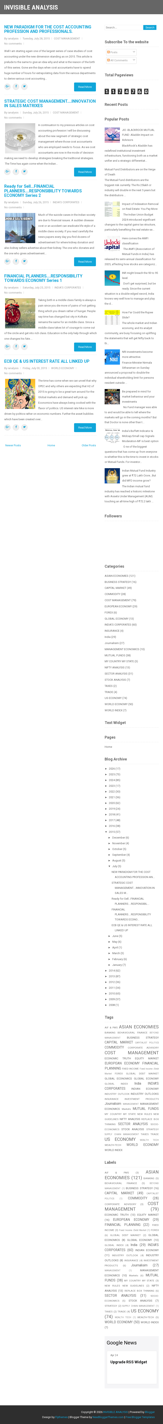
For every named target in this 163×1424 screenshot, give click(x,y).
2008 (112, 1005)
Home (51, 445)
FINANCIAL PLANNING (123, 1225)
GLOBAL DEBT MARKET (142, 1073)
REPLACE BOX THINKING (139, 1290)
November (119, 843)
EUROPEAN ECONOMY (118, 606)
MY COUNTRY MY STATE (119, 661)
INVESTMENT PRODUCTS (142, 1099)
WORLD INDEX (113, 710)
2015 (112, 831)
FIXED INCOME (130, 1068)
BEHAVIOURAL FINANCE (133, 1032)
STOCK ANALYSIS (115, 679)
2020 (112, 803)
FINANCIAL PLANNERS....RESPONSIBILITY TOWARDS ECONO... (131, 914)
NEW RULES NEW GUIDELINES (124, 1285)
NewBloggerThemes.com (108, 1417)
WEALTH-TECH (113, 1145)
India (108, 636)
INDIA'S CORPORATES (66, 202)
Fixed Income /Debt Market (132, 1230)
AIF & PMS (111, 1027)
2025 (112, 774)
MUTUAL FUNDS (115, 655)
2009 (112, 999)
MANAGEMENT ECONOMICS (122, 649)
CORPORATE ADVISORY (143, 1047)
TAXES (109, 685)
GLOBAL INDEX (116, 1083)
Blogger (150, 1412)
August (117, 860)
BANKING (110, 1032)
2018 (112, 814)
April (115, 947)
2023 (112, 785)
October (117, 849)
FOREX (109, 612)
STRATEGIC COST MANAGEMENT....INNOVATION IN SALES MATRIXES (50, 103)
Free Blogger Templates (140, 1417)
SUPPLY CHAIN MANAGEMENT (122, 1134)
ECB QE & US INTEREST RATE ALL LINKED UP (46, 361)
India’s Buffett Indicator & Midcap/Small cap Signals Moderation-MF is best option (140, 436)
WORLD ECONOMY (62, 368)
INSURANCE (112, 630)
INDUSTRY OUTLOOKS (145, 1093)
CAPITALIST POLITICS (147, 1042)
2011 (112, 987)
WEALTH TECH (149, 1140)
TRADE (109, 692)
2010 (112, 993)
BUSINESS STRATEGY (118, 582)
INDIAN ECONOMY (145, 1088)
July (115, 866)
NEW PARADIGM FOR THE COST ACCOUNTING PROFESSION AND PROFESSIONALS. (47, 29)
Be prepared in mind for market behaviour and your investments (138, 396)
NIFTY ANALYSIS (115, 667)
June (115, 936)
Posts (112, 52)
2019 (112, 808)
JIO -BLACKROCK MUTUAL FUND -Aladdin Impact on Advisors (138, 135)
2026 (112, 768)
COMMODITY (112, 594)
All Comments (117, 60)
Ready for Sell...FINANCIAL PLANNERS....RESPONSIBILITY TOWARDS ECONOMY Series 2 (43, 191)
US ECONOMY (113, 698)
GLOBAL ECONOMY (116, 618)
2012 (112, 982)
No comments (13, 43)
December (119, 837)
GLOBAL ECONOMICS (118, 1078)
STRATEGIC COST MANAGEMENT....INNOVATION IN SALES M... (133, 888)
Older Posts (89, 445)
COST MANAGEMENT (67, 38)
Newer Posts (13, 445)
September (119, 854)
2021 (112, 797)
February (118, 959)
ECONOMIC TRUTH (118, 1058)
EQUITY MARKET (147, 1058)
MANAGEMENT (131, 1104)
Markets (126, 1109)
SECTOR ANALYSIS (116, 673)
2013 (112, 976)
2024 (112, 780)
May (115, 941)
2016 (112, 826)
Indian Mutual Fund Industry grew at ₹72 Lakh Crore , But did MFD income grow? (139, 475)
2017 (112, 820)
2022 (112, 791)
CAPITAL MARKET (115, 587)
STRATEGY (152, 1129)
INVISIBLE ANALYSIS (31, 7)
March (116, 953)
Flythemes (61, 1417)
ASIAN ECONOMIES (116, 575)
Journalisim (112, 643)
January (117, 964)
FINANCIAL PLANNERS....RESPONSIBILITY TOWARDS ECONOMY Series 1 (43, 278)
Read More (85, 86)
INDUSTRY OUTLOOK (117, 1093)
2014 (112, 970)
